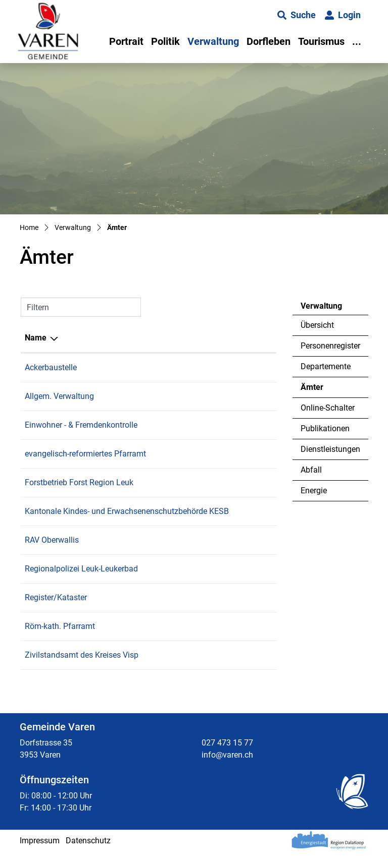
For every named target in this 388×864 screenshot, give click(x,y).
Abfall (311, 470)
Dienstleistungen (330, 449)
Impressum (40, 852)
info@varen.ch (227, 767)
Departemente (326, 366)
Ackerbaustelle (51, 367)
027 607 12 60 (246, 667)
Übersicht (317, 325)
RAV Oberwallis (52, 552)
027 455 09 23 (246, 453)
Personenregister (330, 346)
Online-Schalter (328, 408)
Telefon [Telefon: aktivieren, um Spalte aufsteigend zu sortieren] (235, 337)
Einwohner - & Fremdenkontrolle (81, 425)
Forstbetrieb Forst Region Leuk (79, 482)
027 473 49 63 (246, 482)
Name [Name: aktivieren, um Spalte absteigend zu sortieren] (35, 337)
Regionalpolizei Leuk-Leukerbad (81, 581)
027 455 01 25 (246, 638)
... (356, 41)
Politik (165, 41)
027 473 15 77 (246, 367)
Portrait (126, 41)
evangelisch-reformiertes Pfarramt (85, 453)
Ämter (328, 389)
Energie (314, 490)
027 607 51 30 (246, 511)
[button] (296, 15)
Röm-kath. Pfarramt (60, 638)
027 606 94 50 (246, 552)
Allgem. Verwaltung (59, 396)
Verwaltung (213, 41)
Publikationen (325, 428)
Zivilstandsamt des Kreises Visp (81, 667)
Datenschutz (88, 852)
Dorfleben (268, 41)
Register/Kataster (56, 609)
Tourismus (321, 41)
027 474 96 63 (246, 581)
